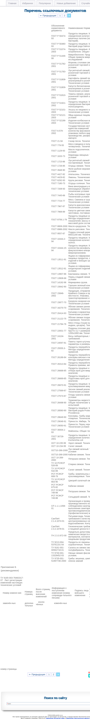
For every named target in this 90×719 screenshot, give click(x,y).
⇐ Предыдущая (48, 15)
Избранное (27, 3)
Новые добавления (66, 3)
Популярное (45, 3)
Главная (12, 3)
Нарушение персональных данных (78, 718)
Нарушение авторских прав (55, 718)
